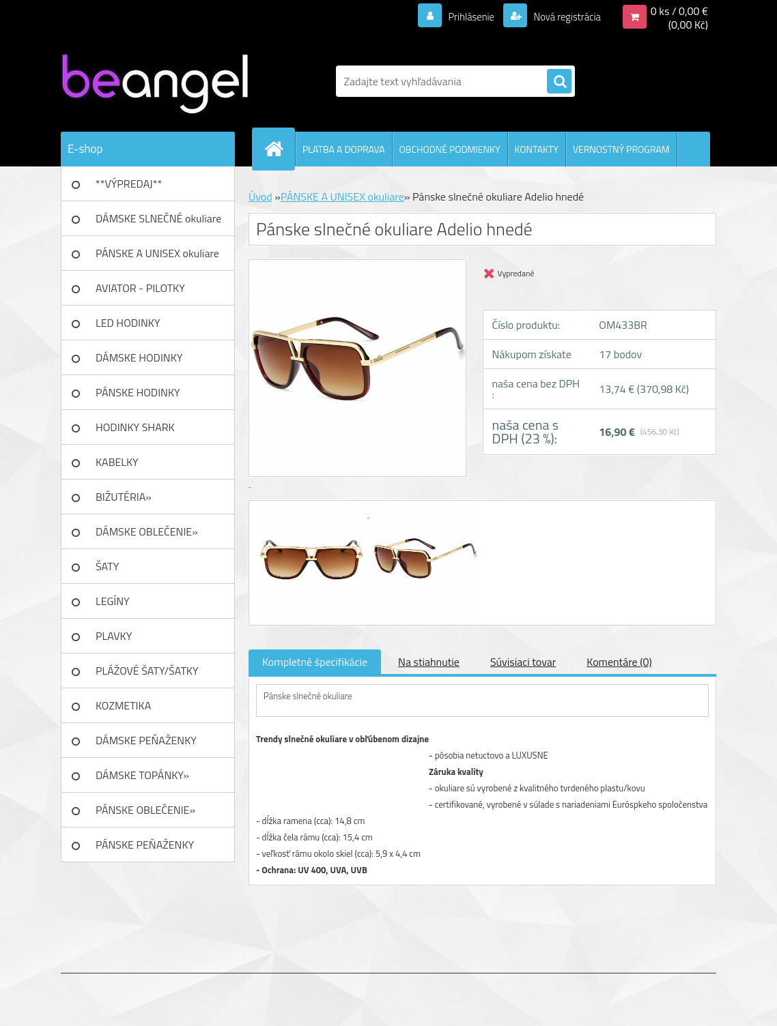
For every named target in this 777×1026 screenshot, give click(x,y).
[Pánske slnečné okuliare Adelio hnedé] (312, 513)
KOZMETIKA (123, 705)
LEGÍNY (113, 601)
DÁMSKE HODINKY (139, 357)
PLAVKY (114, 636)
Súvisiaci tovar (523, 662)
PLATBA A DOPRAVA (343, 149)
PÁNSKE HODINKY (138, 392)
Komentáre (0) (619, 662)
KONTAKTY (537, 149)
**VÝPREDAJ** (129, 183)
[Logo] (155, 81)
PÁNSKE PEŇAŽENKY (145, 844)
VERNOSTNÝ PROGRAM (621, 149)
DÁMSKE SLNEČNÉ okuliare (158, 218)
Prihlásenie (462, 16)
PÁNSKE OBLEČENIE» (145, 810)
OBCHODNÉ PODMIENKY (449, 149)
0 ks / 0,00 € (679, 11)
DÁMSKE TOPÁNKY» (142, 775)
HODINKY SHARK (135, 427)
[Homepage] (279, 149)
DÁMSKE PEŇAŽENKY (146, 740)
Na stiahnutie (429, 662)
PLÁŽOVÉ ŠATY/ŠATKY (147, 670)
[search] (559, 82)
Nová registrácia (563, 16)
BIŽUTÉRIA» (124, 496)
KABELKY (117, 462)
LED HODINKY (128, 322)
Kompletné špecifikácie (314, 662)
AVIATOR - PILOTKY (140, 288)
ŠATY (107, 566)
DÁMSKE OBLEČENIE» (147, 531)
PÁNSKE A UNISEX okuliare (157, 253)
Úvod (260, 196)
